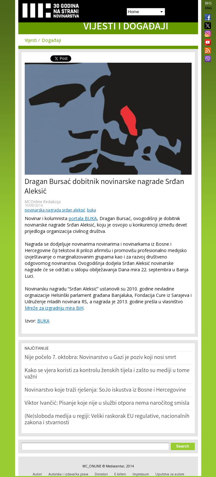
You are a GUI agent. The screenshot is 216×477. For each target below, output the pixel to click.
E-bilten (120, 474)
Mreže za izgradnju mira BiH (54, 308)
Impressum (141, 474)
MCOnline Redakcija (43, 201)
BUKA (43, 321)
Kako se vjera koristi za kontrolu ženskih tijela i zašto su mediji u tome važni (107, 374)
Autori (37, 474)
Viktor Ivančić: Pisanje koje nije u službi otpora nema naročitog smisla (107, 403)
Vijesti (31, 40)
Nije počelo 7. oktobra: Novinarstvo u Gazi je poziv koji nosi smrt (100, 358)
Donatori (101, 474)
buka (91, 210)
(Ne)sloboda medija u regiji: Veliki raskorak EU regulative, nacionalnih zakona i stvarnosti (107, 419)
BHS (208, 3)
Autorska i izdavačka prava (68, 474)
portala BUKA (83, 218)
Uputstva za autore (169, 474)
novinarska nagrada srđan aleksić (55, 210)
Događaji (51, 40)
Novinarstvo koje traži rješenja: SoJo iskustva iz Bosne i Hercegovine (105, 390)
